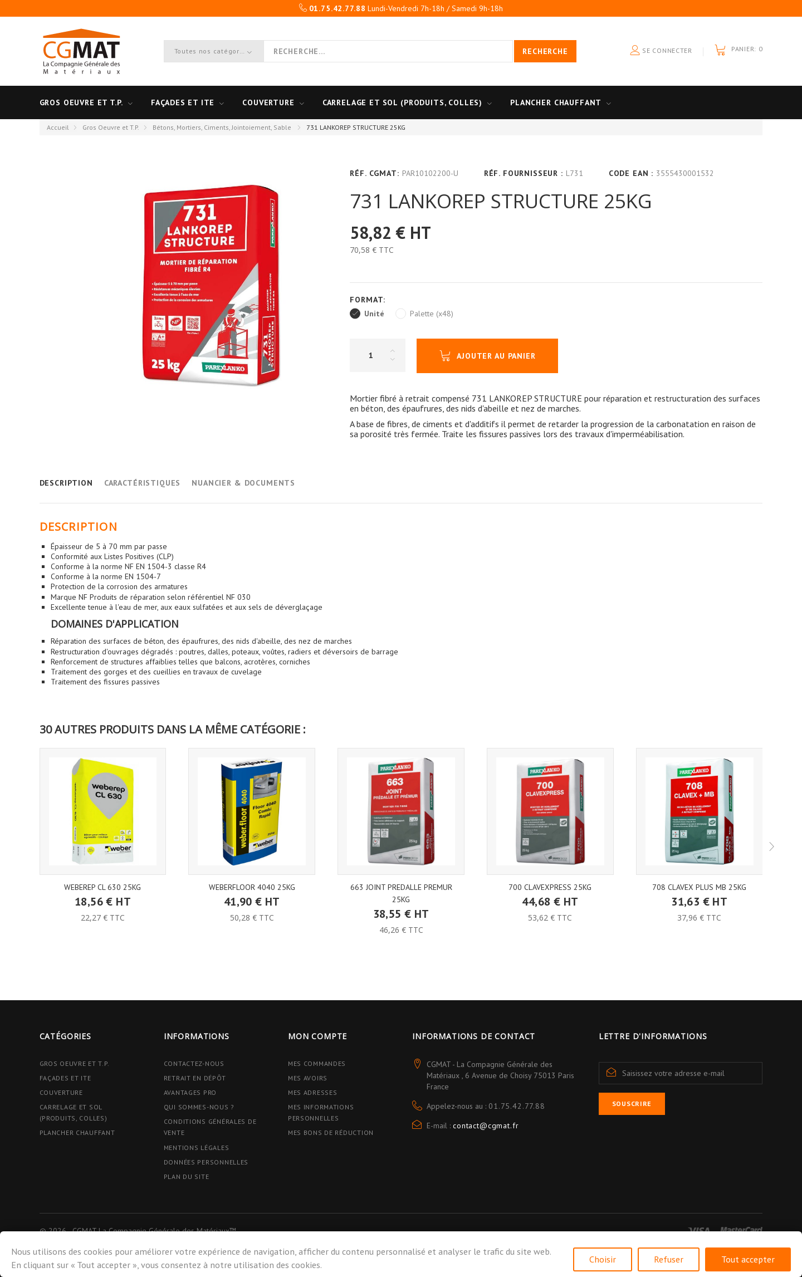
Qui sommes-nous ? (199, 1107)
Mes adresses (313, 1092)
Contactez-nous (194, 1063)
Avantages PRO (190, 1092)
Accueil (58, 127)
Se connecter (661, 51)
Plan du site (186, 1176)
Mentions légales (196, 1147)
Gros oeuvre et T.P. (81, 102)
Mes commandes (317, 1063)
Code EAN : (631, 173)
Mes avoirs (307, 1078)
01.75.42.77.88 (516, 1106)
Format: (369, 300)
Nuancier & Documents (243, 483)
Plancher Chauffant (556, 102)
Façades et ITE (183, 102)
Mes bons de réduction (331, 1132)
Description (66, 483)
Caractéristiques (142, 483)
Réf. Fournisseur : (523, 173)
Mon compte (317, 1036)
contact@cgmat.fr (486, 1126)
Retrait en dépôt (195, 1078)
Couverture (268, 102)
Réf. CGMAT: (374, 173)
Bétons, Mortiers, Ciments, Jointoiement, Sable (223, 127)
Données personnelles (206, 1162)
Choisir (602, 1259)
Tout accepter (748, 1259)
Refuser (668, 1259)
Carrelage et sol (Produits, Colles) (402, 102)
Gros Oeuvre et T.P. (110, 127)
